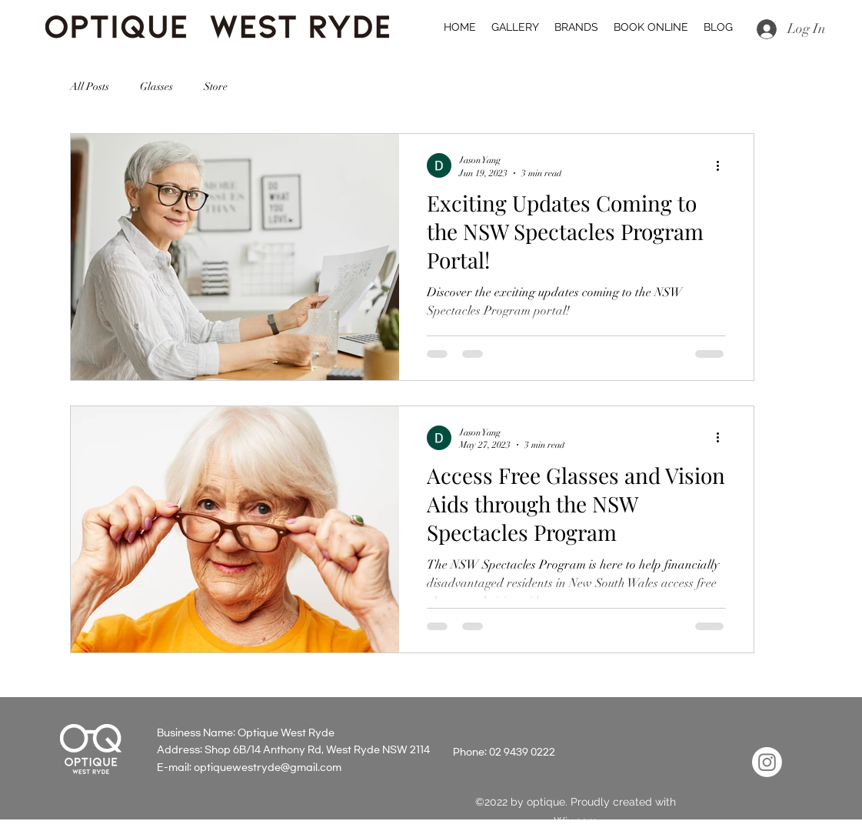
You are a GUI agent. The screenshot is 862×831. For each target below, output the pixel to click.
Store (216, 86)
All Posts (89, 86)
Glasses (156, 86)
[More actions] (723, 165)
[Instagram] (767, 762)
